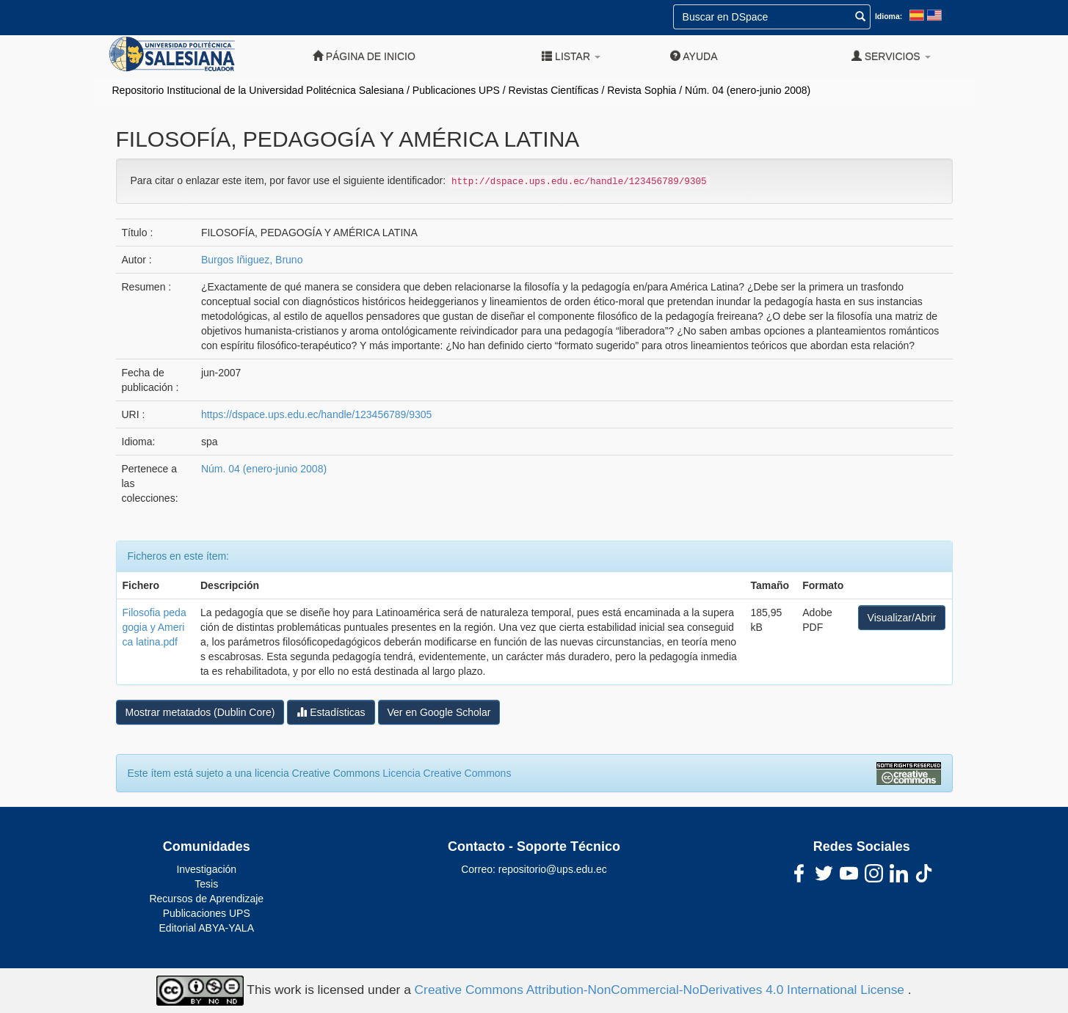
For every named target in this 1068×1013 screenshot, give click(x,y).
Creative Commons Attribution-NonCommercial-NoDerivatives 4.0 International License (661, 989)
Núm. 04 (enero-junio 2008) (747, 90)
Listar (571, 56)
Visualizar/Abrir (902, 617)
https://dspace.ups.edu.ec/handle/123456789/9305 (316, 414)
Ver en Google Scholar (439, 712)
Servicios (891, 56)
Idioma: (888, 16)
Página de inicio (364, 56)
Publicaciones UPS (456, 90)
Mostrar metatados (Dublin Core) (200, 712)
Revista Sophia (641, 90)
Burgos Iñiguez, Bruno (252, 260)
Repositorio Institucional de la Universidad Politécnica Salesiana (258, 90)
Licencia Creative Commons (446, 773)
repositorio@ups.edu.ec (552, 869)
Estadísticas (331, 712)
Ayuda (693, 56)
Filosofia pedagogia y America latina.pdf (154, 627)
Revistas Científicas (554, 90)
